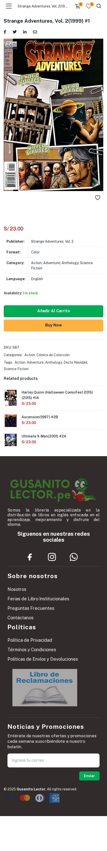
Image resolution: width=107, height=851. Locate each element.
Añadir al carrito (53, 311)
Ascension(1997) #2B (40, 417)
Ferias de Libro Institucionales (38, 598)
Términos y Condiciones (31, 649)
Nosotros (16, 589)
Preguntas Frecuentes (30, 608)
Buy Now (53, 325)
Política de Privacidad (29, 640)
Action (29, 355)
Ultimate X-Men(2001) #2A (44, 436)
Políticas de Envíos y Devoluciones (42, 659)
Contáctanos (20, 617)
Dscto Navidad (75, 362)
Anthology (53, 362)
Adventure (35, 362)
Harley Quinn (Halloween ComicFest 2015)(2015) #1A (57, 395)
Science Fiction (16, 369)
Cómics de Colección (53, 355)
